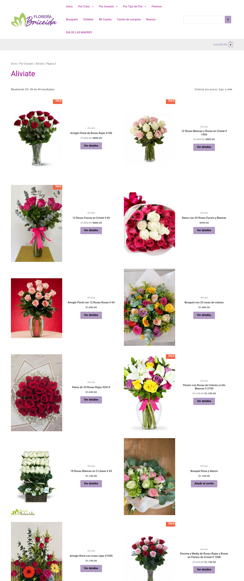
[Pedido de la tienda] (213, 89)
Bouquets (72, 19)
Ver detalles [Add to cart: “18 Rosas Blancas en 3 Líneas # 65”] (91, 483)
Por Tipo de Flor (134, 6)
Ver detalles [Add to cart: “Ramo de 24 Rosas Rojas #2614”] (91, 399)
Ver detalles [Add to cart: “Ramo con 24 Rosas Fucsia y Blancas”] (204, 230)
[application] (91, 6)
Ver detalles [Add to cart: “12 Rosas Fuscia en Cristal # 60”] (91, 230)
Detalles (88, 19)
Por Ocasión (108, 6)
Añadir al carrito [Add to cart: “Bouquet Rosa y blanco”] (204, 483)
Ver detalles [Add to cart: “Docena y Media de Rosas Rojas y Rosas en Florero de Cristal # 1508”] (204, 570)
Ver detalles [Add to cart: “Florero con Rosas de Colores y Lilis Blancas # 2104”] (204, 401)
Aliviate (40, 63)
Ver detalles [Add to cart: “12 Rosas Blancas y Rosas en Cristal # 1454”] (204, 147)
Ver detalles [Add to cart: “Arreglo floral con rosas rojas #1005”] (91, 568)
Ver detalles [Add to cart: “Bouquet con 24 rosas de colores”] (204, 315)
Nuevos (151, 19)
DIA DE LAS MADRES (79, 32)
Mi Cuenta (105, 19)
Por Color (85, 6)
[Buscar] (228, 19)
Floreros (157, 6)
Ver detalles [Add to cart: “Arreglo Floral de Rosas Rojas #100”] (91, 145)
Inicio (69, 6)
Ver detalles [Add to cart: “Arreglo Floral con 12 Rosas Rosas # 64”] (91, 315)
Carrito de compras (129, 19)
